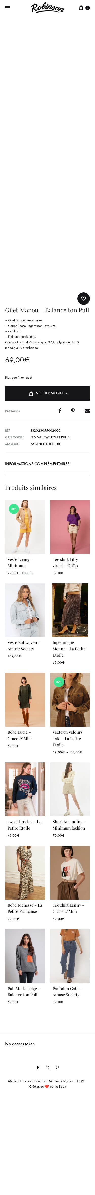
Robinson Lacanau (32, 1175)
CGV (80, 1175)
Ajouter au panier (47, 487)
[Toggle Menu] (7, 8)
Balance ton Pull (45, 538)
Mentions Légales (61, 1175)
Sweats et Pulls (56, 532)
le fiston (60, 1181)
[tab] (47, 558)
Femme (36, 532)
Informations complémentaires (37, 558)
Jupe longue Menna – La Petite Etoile (69, 743)
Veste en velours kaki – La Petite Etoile (67, 833)
